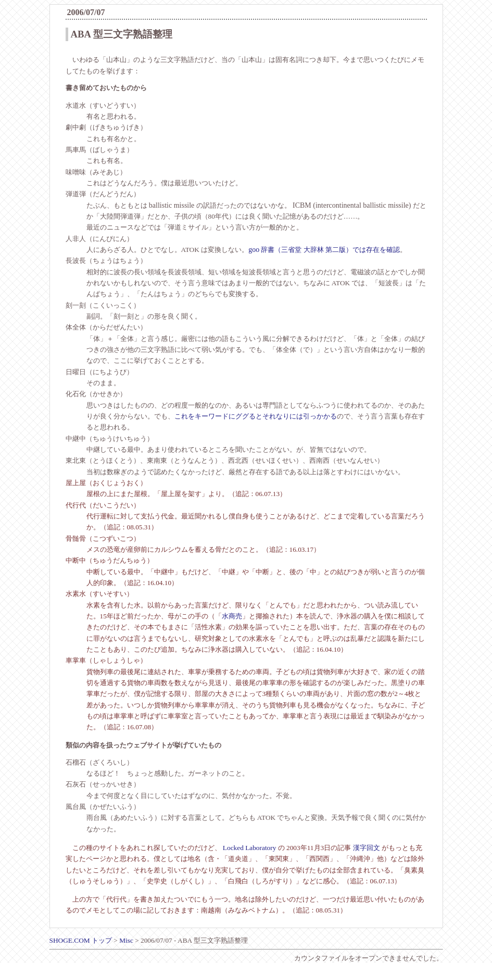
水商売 (232, 616)
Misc (126, 940)
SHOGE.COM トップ (80, 940)
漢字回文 (366, 848)
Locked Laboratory (249, 848)
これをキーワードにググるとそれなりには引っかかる (255, 416)
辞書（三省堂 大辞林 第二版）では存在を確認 (324, 250)
